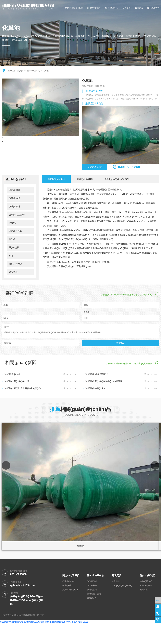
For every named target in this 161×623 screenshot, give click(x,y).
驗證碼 (7, 343)
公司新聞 (115, 581)
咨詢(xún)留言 (146, 585)
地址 (86, 318)
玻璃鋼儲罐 (14, 190)
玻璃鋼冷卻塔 (15, 231)
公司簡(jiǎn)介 (68, 581)
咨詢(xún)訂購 (96, 167)
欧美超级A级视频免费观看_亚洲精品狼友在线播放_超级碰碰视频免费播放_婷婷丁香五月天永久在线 (44, 621)
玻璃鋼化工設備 (17, 214)
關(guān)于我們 (93, 8)
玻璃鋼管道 (14, 206)
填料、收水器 (15, 263)
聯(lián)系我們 (153, 8)
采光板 (12, 239)
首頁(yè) (21, 70)
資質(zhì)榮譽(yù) (70, 589)
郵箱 (5, 318)
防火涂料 (13, 272)
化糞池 (46, 70)
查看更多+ (91, 597)
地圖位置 (144, 589)
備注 (6, 326)
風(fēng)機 (14, 247)
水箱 (11, 255)
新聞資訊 (139, 8)
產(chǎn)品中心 (111, 8)
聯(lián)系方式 (146, 581)
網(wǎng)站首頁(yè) (74, 8)
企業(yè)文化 (68, 585)
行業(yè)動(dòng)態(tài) (122, 585)
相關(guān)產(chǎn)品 (117, 178)
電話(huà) (86, 308)
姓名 (5, 305)
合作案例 (126, 8)
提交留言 (120, 343)
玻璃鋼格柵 (14, 198)
